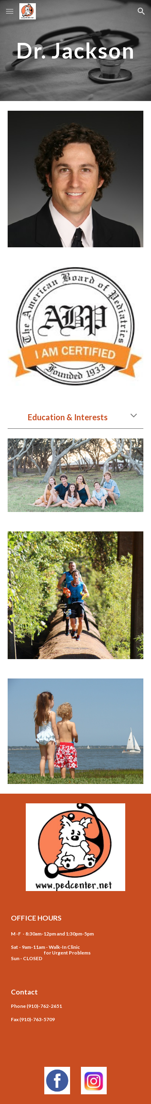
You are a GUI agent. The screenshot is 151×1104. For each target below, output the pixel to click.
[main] (76, 50)
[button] (9, 11)
